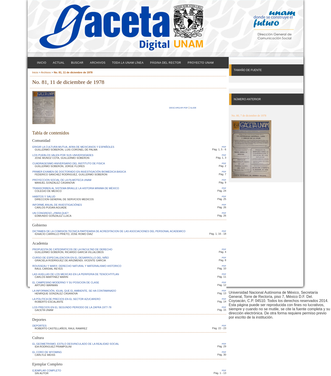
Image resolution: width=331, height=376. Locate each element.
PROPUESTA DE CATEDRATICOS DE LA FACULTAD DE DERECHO (72, 249)
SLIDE (193, 107)
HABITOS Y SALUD (43, 196)
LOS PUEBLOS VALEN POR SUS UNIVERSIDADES (62, 155)
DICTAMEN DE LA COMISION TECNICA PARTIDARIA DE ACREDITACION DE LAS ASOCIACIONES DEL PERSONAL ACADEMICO (108, 231)
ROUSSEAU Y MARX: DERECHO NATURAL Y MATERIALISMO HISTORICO (76, 266)
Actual (59, 62)
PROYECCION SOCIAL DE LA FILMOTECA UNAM (61, 180)
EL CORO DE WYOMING (47, 352)
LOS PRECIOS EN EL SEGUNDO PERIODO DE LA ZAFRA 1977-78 (71, 307)
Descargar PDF (178, 107)
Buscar (77, 62)
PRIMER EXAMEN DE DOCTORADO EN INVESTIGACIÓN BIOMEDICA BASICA (79, 171)
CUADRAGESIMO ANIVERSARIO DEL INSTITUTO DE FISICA (68, 163)
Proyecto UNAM (201, 62)
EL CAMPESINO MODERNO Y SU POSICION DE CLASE (65, 282)
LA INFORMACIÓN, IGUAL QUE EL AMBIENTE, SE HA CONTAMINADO (74, 290)
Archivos (97, 62)
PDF (224, 146)
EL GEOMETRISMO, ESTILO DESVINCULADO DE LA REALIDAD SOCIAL (75, 343)
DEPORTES (39, 325)
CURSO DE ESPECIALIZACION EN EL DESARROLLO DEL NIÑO (70, 257)
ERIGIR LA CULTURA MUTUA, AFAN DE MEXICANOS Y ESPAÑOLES (73, 146)
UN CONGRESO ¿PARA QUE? (50, 213)
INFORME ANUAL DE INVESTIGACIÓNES (57, 204)
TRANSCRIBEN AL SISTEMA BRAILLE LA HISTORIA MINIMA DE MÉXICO (75, 188)
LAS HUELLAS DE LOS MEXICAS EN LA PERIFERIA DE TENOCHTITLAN (75, 274)
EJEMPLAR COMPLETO (46, 370)
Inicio (41, 62)
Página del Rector (165, 62)
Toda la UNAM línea (127, 62)
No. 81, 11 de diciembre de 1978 (73, 72)
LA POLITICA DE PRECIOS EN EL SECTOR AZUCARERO (66, 299)
